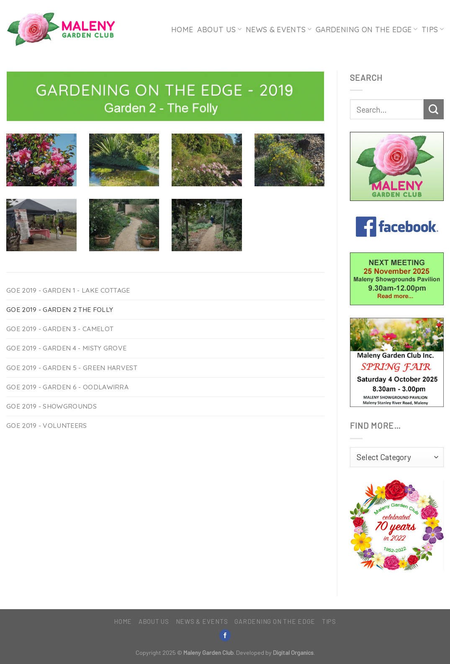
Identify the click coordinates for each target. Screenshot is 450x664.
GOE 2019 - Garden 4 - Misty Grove (66, 348)
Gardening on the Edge (366, 29)
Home (182, 29)
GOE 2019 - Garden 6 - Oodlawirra (67, 387)
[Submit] (434, 109)
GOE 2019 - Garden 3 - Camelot (59, 328)
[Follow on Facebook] (225, 635)
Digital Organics (293, 652)
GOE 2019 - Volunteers (46, 425)
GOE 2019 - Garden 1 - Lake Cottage (68, 290)
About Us (219, 29)
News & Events (278, 29)
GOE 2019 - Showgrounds (51, 406)
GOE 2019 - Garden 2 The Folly (59, 309)
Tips (433, 29)
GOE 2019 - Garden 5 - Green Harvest (71, 367)
